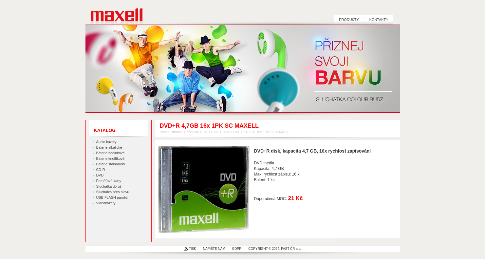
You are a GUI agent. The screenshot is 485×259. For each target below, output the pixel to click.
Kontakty (378, 20)
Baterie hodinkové (110, 153)
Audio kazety (106, 142)
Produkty (349, 20)
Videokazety (106, 203)
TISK (192, 248)
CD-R (100, 170)
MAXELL (114, 12)
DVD (100, 175)
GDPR (237, 248)
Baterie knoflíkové (110, 158)
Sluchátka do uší (109, 186)
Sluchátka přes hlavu (112, 192)
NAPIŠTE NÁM (214, 248)
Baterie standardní (110, 164)
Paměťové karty (108, 181)
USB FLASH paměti (112, 197)
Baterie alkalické (109, 147)
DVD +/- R (222, 132)
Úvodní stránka (171, 132)
